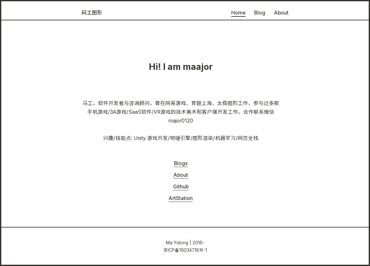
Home (238, 13)
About (281, 13)
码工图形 (92, 13)
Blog (259, 13)
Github (181, 187)
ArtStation (181, 198)
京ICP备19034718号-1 (185, 250)
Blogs (181, 163)
